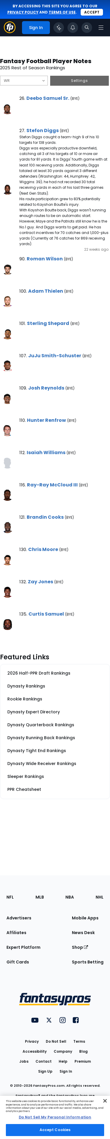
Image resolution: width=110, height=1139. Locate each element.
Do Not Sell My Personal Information (55, 1117)
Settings (79, 80)
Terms (79, 1041)
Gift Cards (17, 962)
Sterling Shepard (48, 323)
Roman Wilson (45, 258)
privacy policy (22, 12)
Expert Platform (23, 947)
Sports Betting (88, 962)
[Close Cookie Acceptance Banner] (105, 1101)
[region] (55, 1117)
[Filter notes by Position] (24, 80)
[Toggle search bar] (87, 27)
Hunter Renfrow (46, 420)
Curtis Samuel (46, 614)
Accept (91, 12)
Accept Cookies (55, 1129)
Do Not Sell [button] (56, 1041)
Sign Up (45, 1071)
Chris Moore (43, 549)
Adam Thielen (45, 291)
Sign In (66, 1071)
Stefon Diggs (42, 130)
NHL (100, 897)
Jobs (23, 1061)
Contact (43, 1061)
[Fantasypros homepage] (10, 31)
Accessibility (35, 1051)
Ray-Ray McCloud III (52, 484)
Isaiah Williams (46, 452)
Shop (80, 947)
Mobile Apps (85, 918)
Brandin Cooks (45, 517)
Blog (83, 1051)
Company (63, 1051)
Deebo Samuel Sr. (47, 98)
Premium (83, 1061)
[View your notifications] (72, 27)
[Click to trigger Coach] (58, 27)
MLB (39, 897)
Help (63, 1061)
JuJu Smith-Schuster (54, 355)
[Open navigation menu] (101, 27)
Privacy (32, 1041)
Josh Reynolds (46, 388)
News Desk (83, 933)
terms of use (62, 12)
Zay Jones (40, 581)
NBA (69, 897)
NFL (10, 897)
